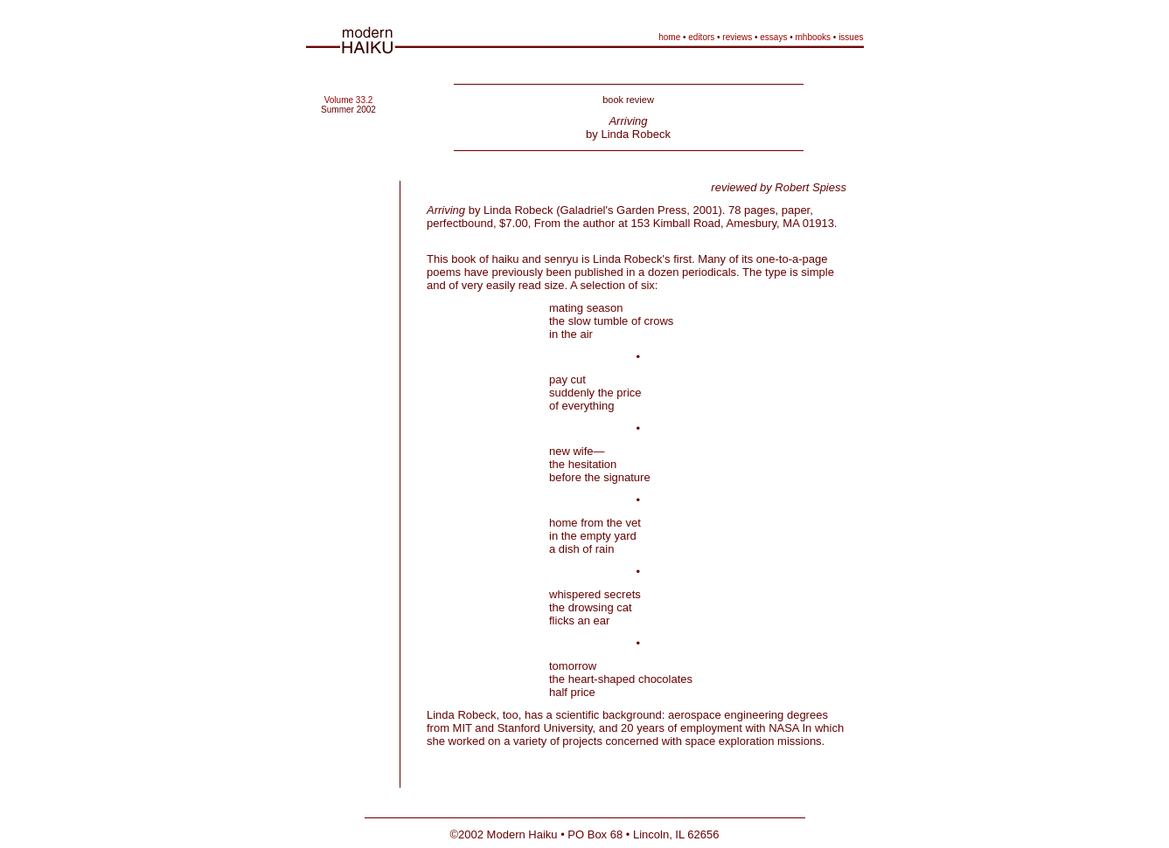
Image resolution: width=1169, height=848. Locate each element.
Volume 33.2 (348, 100)
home (669, 37)
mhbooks (814, 37)
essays (773, 37)
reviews (737, 37)
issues (850, 37)
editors (701, 37)
